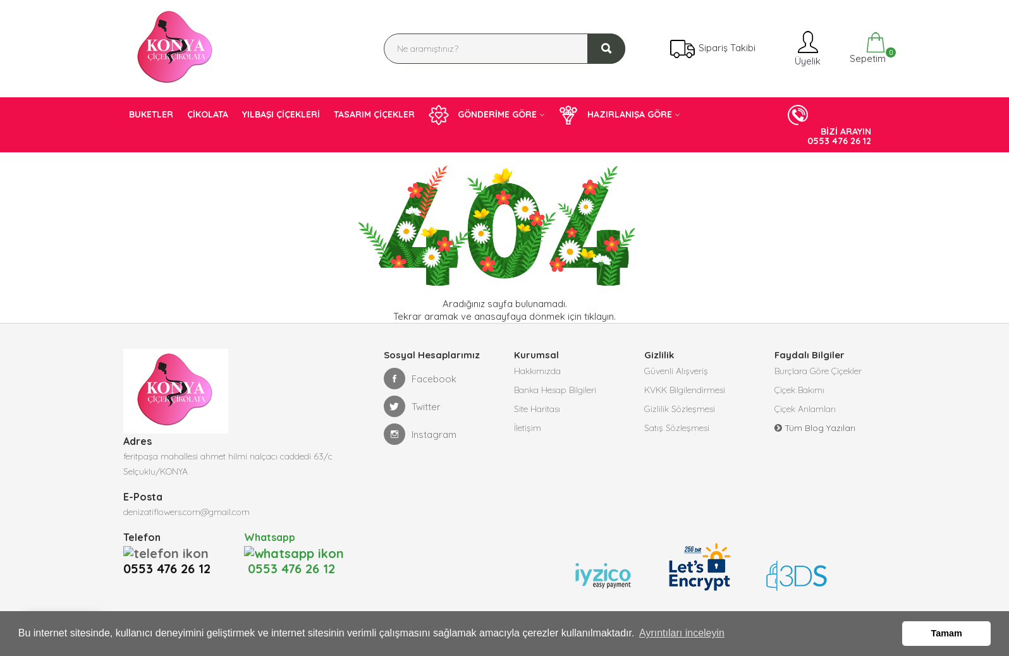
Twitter (412, 406)
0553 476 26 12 (170, 552)
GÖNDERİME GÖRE (483, 115)
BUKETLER (151, 114)
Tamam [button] (946, 633)
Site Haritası (537, 409)
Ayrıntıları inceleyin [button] (682, 633)
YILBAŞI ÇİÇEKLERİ (281, 114)
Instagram (420, 434)
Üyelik (806, 48)
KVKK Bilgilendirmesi (684, 390)
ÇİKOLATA (207, 114)
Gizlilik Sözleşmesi (679, 409)
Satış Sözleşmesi (676, 428)
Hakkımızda (537, 371)
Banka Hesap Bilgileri (555, 390)
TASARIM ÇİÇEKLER (374, 114)
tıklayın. (600, 316)
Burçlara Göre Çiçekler (818, 371)
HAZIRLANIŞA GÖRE (615, 115)
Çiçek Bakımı (799, 390)
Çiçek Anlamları (805, 409)
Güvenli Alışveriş (676, 371)
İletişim (527, 428)
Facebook (420, 378)
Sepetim (866, 48)
